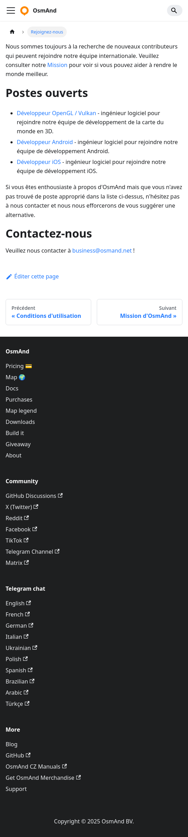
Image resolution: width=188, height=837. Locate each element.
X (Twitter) (22, 507)
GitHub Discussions (34, 496)
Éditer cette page (32, 276)
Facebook (21, 529)
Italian (17, 637)
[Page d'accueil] (12, 32)
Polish (17, 659)
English (18, 603)
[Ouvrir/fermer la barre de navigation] (11, 10)
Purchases (19, 399)
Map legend (21, 410)
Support (16, 789)
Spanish (19, 670)
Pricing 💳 (19, 366)
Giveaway (18, 444)
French (18, 614)
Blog (11, 744)
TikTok (17, 540)
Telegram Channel (32, 551)
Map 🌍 (16, 377)
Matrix (17, 563)
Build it (15, 433)
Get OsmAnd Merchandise (43, 778)
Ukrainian (21, 648)
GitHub (18, 755)
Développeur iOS (39, 162)
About (13, 455)
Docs (12, 388)
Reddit (17, 518)
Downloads (20, 422)
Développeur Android (45, 142)
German (19, 625)
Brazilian (20, 681)
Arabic (17, 692)
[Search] (174, 10)
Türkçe (17, 704)
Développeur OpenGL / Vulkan (56, 113)
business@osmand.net (102, 250)
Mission (57, 65)
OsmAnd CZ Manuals (36, 766)
